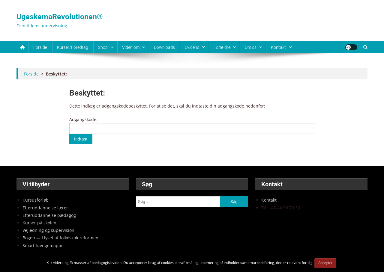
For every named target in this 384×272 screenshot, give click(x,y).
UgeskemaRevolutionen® (59, 16)
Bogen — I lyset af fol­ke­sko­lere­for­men (60, 238)
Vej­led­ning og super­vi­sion (48, 230)
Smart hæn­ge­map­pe (43, 245)
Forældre (222, 47)
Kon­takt (269, 200)
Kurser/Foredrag (72, 47)
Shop (103, 47)
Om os (250, 47)
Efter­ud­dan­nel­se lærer (45, 208)
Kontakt (278, 47)
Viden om (131, 47)
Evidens (192, 47)
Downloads (164, 47)
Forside (40, 47)
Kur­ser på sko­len (39, 223)
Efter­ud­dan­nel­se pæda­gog (49, 215)
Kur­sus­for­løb (35, 200)
